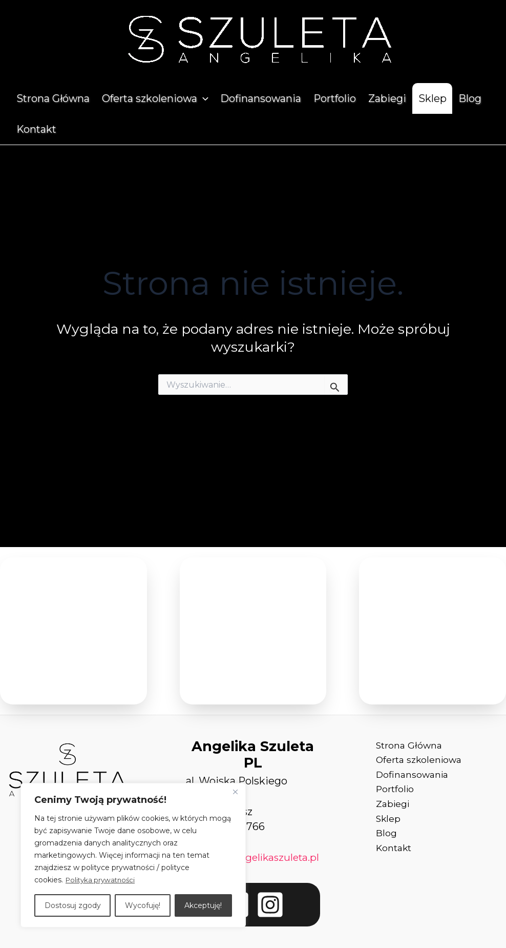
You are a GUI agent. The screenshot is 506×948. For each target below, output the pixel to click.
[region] (133, 855)
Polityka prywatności (102, 879)
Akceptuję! (203, 905)
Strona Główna (53, 98)
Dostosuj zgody (73, 905)
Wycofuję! (142, 905)
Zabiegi (387, 98)
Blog (469, 98)
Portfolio (334, 98)
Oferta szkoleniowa (155, 98)
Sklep (432, 98)
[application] (202, 98)
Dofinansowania (260, 98)
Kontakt (36, 129)
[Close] (235, 791)
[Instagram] (270, 920)
